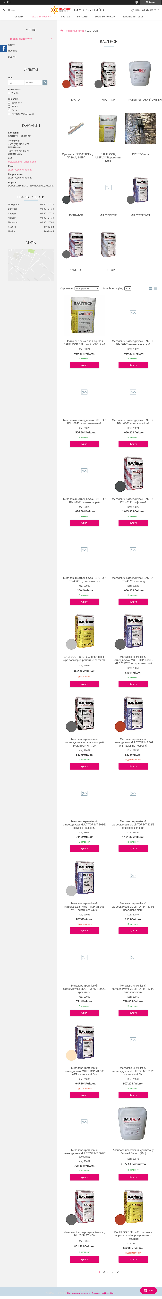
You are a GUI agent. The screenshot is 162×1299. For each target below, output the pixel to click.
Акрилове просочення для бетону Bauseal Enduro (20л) (133, 1152)
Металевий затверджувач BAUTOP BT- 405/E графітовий (133, 501)
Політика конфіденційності (104, 1293)
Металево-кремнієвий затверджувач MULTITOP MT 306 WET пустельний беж (84, 1071)
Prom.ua (96, 1290)
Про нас (65, 17)
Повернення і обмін (133, 17)
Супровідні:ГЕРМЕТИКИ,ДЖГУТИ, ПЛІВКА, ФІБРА (77, 156)
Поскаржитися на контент (78, 1293)
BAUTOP (76, 99)
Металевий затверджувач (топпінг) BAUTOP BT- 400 (84, 1234)
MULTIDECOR (108, 215)
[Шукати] (4, 10)
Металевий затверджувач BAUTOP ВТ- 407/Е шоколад (133, 580)
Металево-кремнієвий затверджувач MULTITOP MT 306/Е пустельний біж (133, 1071)
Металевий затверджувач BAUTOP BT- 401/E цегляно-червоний (133, 343)
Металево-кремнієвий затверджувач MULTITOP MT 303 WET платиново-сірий (84, 906)
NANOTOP (76, 270)
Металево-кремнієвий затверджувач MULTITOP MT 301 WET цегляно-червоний (133, 742)
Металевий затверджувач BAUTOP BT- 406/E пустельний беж (84, 580)
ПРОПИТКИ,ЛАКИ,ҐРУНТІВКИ (141, 99)
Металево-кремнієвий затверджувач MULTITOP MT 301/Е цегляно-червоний (84, 824)
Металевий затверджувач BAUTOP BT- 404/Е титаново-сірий (84, 501)
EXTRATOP (76, 215)
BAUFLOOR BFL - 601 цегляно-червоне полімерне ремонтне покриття (133, 1235)
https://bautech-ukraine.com (22, 161)
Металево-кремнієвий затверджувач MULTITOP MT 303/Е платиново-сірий (133, 906)
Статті (11, 44)
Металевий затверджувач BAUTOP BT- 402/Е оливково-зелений (84, 422)
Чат (148, 1290)
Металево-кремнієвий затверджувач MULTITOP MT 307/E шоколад (84, 1153)
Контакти (82, 17)
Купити (84, 365)
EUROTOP (108, 270)
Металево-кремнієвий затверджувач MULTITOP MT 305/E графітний (84, 989)
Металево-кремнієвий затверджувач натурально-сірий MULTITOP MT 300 (84, 742)
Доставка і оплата (105, 17)
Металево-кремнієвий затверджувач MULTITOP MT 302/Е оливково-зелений (133, 824)
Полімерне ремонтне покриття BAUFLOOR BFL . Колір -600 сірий (84, 343)
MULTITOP (108, 99)
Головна (18, 17)
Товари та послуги (41, 17)
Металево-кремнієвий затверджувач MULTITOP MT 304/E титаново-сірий (133, 989)
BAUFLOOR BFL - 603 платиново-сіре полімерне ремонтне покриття (84, 658)
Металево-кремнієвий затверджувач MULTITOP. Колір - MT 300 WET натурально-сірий (133, 660)
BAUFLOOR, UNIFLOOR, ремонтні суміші (108, 157)
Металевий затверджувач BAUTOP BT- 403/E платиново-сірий (133, 422)
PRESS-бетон (140, 154)
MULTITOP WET (140, 215)
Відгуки (12, 56)
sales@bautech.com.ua (20, 169)
